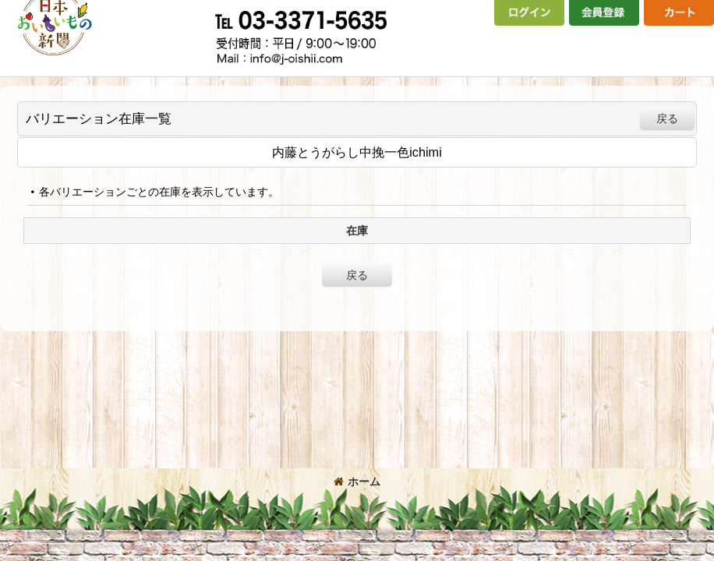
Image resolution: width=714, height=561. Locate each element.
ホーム (357, 481)
